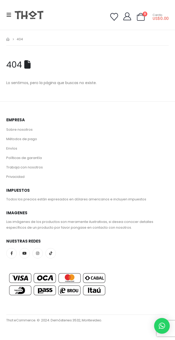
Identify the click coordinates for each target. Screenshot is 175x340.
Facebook (11, 253)
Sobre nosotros (19, 129)
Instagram (37, 253)
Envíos (11, 148)
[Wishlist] (114, 17)
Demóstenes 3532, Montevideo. (76, 320)
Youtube (24, 253)
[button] (10, 14)
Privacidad (15, 176)
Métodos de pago (21, 138)
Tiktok (50, 253)
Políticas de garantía (24, 157)
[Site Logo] (29, 15)
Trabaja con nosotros (24, 167)
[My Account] (127, 16)
